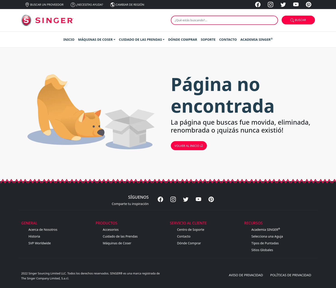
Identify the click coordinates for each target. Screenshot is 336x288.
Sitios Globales (262, 250)
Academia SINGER (265, 229)
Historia (34, 236)
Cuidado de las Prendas (120, 236)
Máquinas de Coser (117, 243)
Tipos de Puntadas (265, 243)
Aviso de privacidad (246, 275)
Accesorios (111, 229)
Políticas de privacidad (290, 275)
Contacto (184, 236)
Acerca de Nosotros (43, 229)
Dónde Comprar (189, 243)
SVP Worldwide (40, 243)
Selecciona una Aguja (267, 236)
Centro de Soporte (190, 229)
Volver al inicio (189, 146)
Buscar (298, 20)
